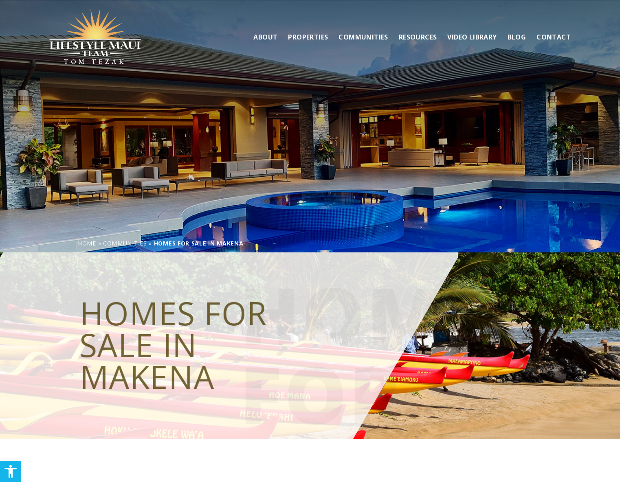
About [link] (265, 36)
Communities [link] (363, 36)
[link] (10, 471)
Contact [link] (553, 36)
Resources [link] (418, 36)
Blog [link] (517, 36)
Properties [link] (308, 36)
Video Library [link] (472, 36)
